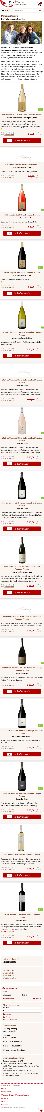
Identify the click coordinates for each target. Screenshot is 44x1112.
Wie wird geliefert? (9, 978)
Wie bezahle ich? (9, 975)
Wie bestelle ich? (9, 973)
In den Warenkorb (22, 140)
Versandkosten (9, 135)
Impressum (22, 1107)
